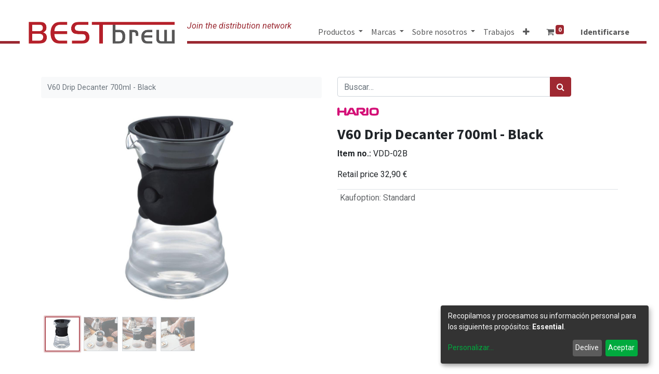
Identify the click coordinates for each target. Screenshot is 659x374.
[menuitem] (499, 31)
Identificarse (605, 31)
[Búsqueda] (560, 87)
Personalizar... (471, 347)
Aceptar (621, 347)
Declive (587, 347)
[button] (526, 31)
